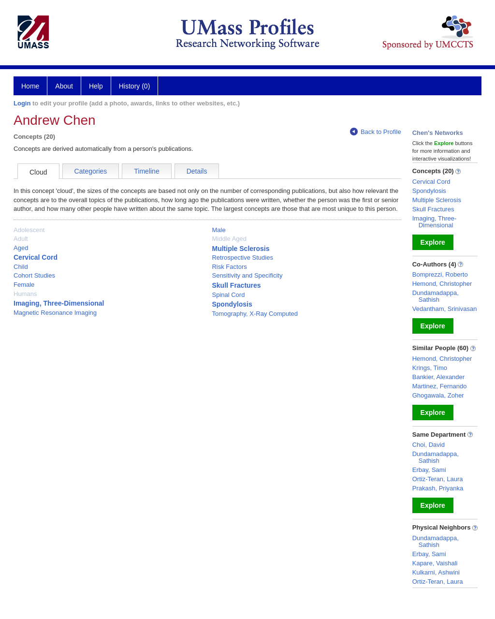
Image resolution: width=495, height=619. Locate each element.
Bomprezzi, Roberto (440, 274)
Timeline (146, 171)
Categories (90, 171)
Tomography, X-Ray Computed (255, 313)
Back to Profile (375, 131)
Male (218, 230)
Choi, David (428, 444)
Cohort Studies (34, 275)
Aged (21, 247)
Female (24, 284)
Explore (433, 242)
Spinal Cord (228, 294)
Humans (25, 293)
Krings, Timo (429, 367)
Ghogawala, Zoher (438, 395)
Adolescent (29, 230)
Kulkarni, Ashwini (436, 572)
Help (96, 86)
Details (197, 171)
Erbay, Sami (429, 469)
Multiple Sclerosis (240, 248)
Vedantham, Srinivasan (444, 308)
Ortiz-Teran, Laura (437, 479)
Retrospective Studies (242, 257)
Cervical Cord (36, 257)
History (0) (134, 86)
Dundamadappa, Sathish (435, 296)
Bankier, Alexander (438, 377)
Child (21, 266)
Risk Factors (229, 266)
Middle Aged (229, 238)
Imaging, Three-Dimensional (59, 303)
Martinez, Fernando (439, 386)
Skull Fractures (236, 285)
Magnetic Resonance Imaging (55, 312)
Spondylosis (232, 304)
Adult (21, 238)
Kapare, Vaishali (435, 563)
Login (22, 103)
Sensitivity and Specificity (247, 275)
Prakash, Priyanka (438, 488)
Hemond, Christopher (442, 283)
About (64, 86)
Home (30, 86)
